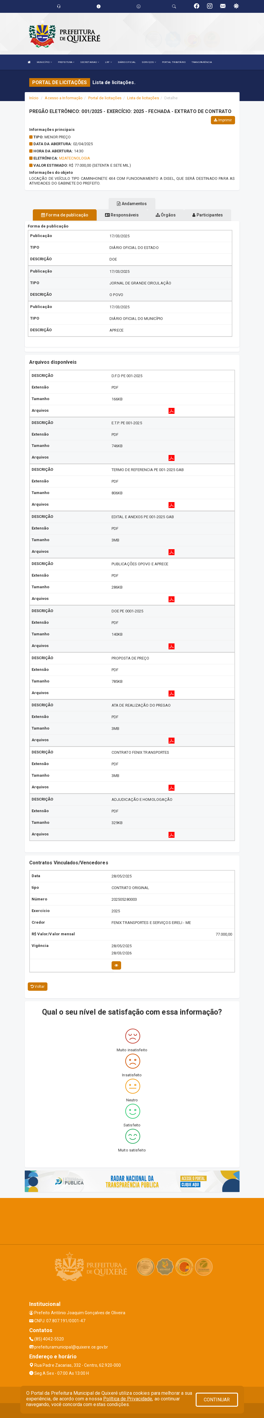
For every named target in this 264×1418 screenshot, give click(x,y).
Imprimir (223, 120)
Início (34, 98)
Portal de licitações (105, 98)
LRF (108, 62)
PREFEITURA (66, 62)
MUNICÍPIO (44, 62)
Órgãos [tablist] (166, 215)
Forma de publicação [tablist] (64, 215)
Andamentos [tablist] (132, 203)
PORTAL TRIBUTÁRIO (174, 62)
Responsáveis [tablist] (122, 215)
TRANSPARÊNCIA (202, 62)
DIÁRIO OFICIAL (127, 62)
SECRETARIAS (89, 62)
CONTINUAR (217, 1399)
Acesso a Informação (64, 98)
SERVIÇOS (149, 62)
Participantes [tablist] (207, 215)
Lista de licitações (143, 98)
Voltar (38, 986)
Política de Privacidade (127, 1399)
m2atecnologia (74, 158)
